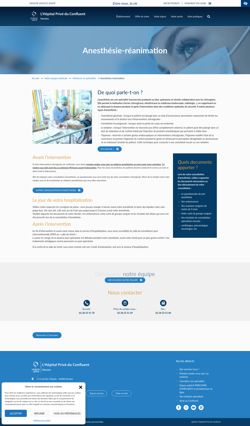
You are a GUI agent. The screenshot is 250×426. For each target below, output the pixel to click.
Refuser (39, 413)
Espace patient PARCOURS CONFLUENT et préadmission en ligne (196, 389)
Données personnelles (93, 422)
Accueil (35, 78)
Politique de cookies (41, 420)
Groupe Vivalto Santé (42, 3)
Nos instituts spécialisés (191, 396)
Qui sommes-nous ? (189, 369)
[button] (245, 3)
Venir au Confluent (188, 400)
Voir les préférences (67, 413)
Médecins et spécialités (84, 78)
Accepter (16, 413)
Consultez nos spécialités (192, 381)
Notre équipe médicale (55, 78)
